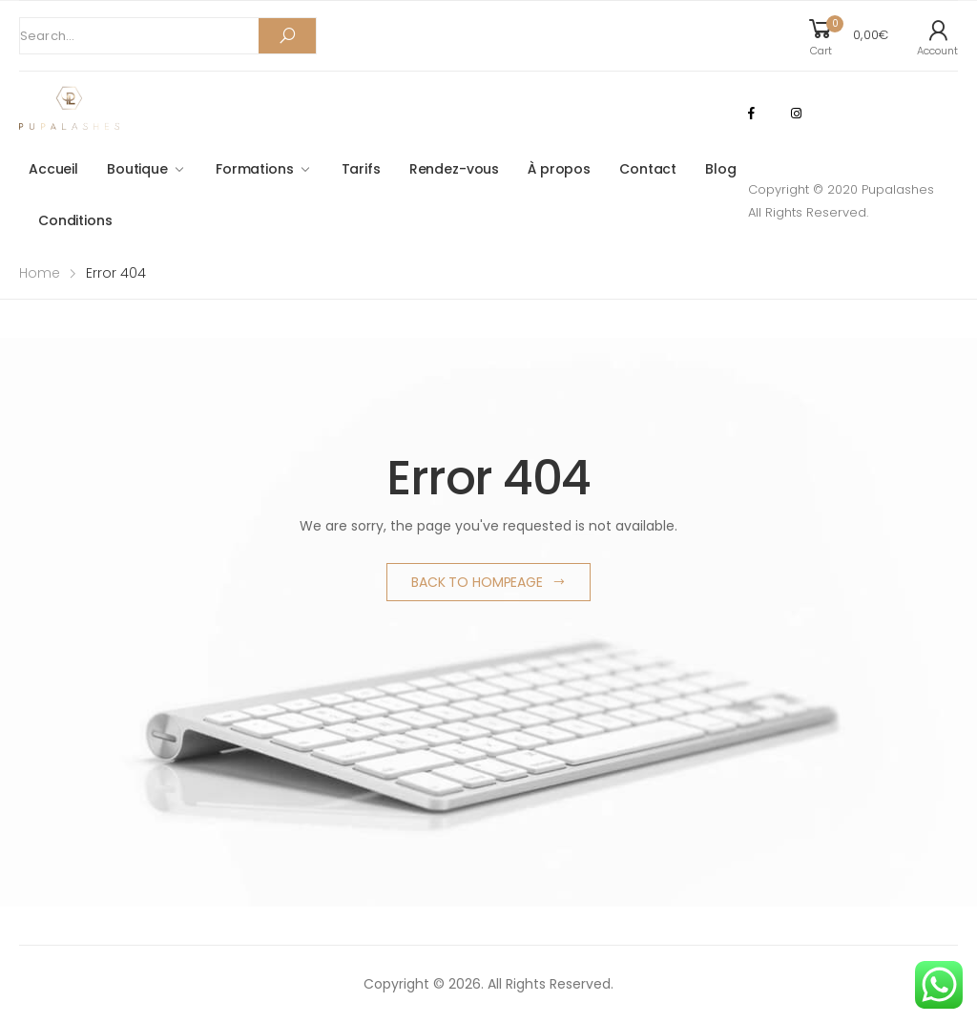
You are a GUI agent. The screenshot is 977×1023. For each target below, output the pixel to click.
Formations (255, 168)
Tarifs (361, 168)
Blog (720, 168)
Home (39, 272)
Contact (647, 168)
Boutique (137, 168)
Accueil (53, 168)
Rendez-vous (454, 168)
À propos (559, 168)
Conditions (75, 220)
